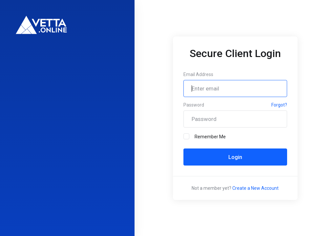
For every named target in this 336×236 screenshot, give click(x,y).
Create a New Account (255, 188)
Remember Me (204, 136)
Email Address (198, 74)
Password (193, 105)
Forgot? (279, 105)
